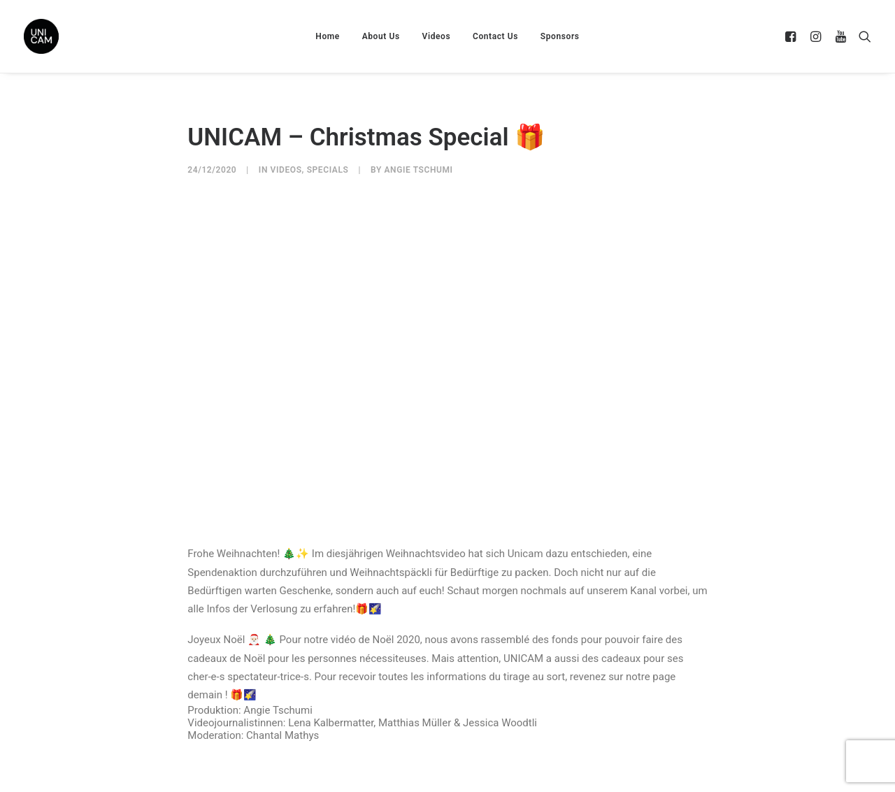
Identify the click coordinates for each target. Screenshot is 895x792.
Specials (328, 170)
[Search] (861, 36)
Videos (436, 36)
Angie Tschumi (418, 170)
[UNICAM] (76, 36)
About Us (381, 36)
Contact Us (495, 36)
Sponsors (560, 36)
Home (327, 36)
